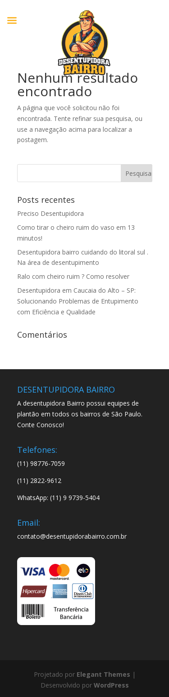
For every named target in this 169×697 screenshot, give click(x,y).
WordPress (111, 685)
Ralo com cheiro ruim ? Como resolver (73, 276)
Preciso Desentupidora (50, 213)
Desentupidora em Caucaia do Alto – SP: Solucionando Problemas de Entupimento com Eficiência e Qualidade (77, 301)
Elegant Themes (103, 674)
